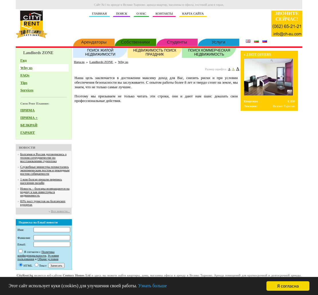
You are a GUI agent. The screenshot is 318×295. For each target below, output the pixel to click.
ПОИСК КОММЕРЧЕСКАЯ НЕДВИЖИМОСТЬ (209, 52)
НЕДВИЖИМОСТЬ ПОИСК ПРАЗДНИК (154, 52)
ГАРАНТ (27, 132)
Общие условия (48, 259)
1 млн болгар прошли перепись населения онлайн (41, 181)
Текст (43, 265)
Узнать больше (162, 286)
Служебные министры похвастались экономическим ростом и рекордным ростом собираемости (45, 170)
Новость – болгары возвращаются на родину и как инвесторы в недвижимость (45, 192)
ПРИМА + (29, 117)
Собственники (135, 41)
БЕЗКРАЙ (29, 125)
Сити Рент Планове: (34, 103)
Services (26, 90)
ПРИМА (27, 110)
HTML (27, 265)
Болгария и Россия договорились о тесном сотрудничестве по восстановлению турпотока (43, 157)
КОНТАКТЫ (164, 13)
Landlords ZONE (101, 62)
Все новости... (60, 211)
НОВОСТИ (27, 147)
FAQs (25, 75)
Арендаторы (94, 41)
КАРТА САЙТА (193, 13)
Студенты (177, 41)
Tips (23, 82)
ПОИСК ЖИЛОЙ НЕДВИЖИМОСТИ (100, 52)
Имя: (20, 229)
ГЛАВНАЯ (99, 13)
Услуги (218, 41)
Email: (21, 244)
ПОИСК (121, 13)
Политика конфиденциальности (35, 253)
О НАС (141, 13)
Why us (26, 68)
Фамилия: (24, 237)
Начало (79, 62)
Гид (23, 60)
